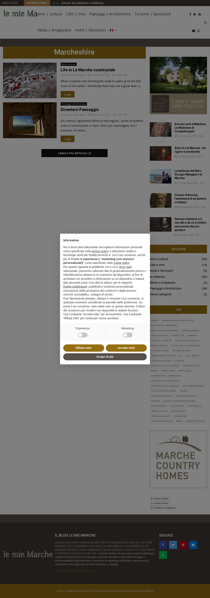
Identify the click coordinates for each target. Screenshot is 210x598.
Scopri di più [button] (105, 356)
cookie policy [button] (121, 262)
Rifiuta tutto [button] (84, 347)
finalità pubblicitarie (75, 286)
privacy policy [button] (100, 251)
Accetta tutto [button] (126, 347)
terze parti (125, 266)
